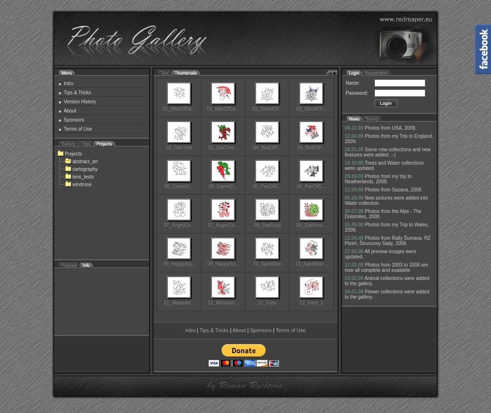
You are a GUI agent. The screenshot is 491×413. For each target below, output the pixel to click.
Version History (80, 101)
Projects (69, 153)
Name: (353, 83)
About (70, 110)
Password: (357, 93)
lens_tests (79, 176)
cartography (81, 169)
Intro (68, 83)
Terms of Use (78, 129)
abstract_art (81, 161)
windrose (78, 184)
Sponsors (74, 120)
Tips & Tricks (77, 92)
